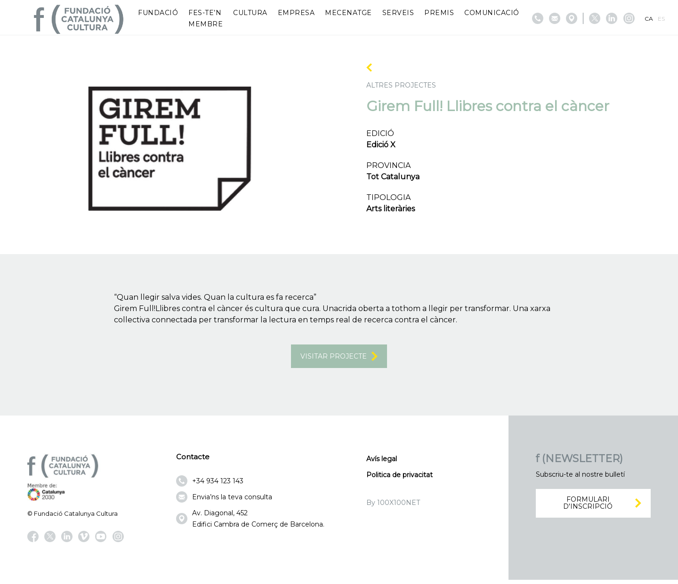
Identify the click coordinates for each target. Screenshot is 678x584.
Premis (439, 12)
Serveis (398, 12)
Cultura (250, 12)
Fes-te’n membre (205, 18)
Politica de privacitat (399, 479)
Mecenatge (348, 12)
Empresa (296, 12)
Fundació (158, 12)
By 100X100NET (393, 507)
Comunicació (491, 12)
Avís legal (381, 463)
